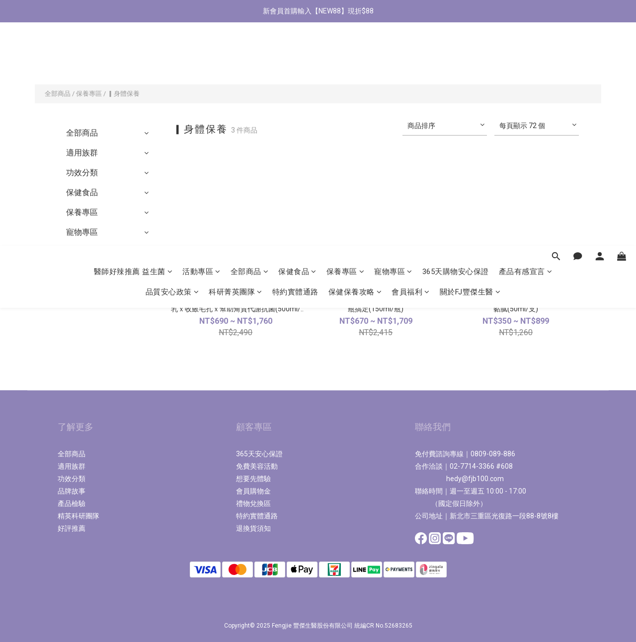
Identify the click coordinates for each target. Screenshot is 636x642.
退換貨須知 (253, 528)
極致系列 (82, 252)
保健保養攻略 (355, 68)
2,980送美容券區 (95, 272)
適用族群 (82, 152)
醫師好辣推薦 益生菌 (133, 48)
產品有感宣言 (526, 48)
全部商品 (250, 48)
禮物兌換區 (253, 503)
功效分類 (82, 172)
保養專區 (345, 48)
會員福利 (411, 68)
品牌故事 (71, 491)
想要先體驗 (253, 479)
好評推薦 (71, 528)
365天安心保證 (259, 454)
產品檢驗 (71, 503)
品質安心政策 (172, 68)
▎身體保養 (123, 93)
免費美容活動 (257, 466)
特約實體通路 (295, 68)
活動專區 (201, 48)
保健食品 (297, 48)
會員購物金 (253, 491)
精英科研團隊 (78, 516)
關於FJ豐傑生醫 (470, 68)
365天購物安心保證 (455, 48)
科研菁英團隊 (235, 68)
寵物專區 (393, 48)
